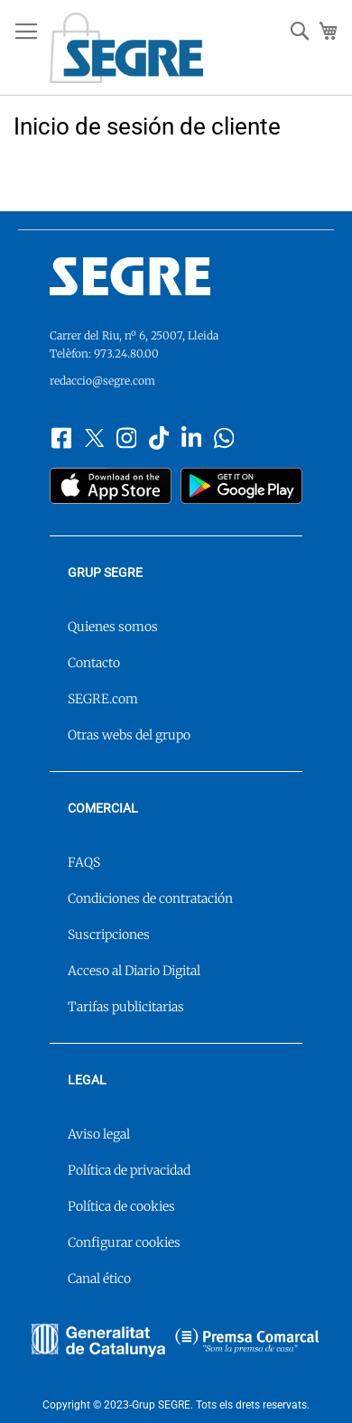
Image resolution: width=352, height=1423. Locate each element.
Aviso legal (99, 1134)
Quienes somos (113, 626)
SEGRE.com (103, 699)
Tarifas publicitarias (126, 1007)
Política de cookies (121, 1206)
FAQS (84, 862)
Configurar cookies (124, 1242)
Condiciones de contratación (150, 898)
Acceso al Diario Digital (134, 971)
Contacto (94, 663)
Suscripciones (109, 934)
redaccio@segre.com (102, 380)
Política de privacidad (129, 1170)
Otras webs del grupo (129, 735)
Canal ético (99, 1278)
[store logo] (126, 48)
